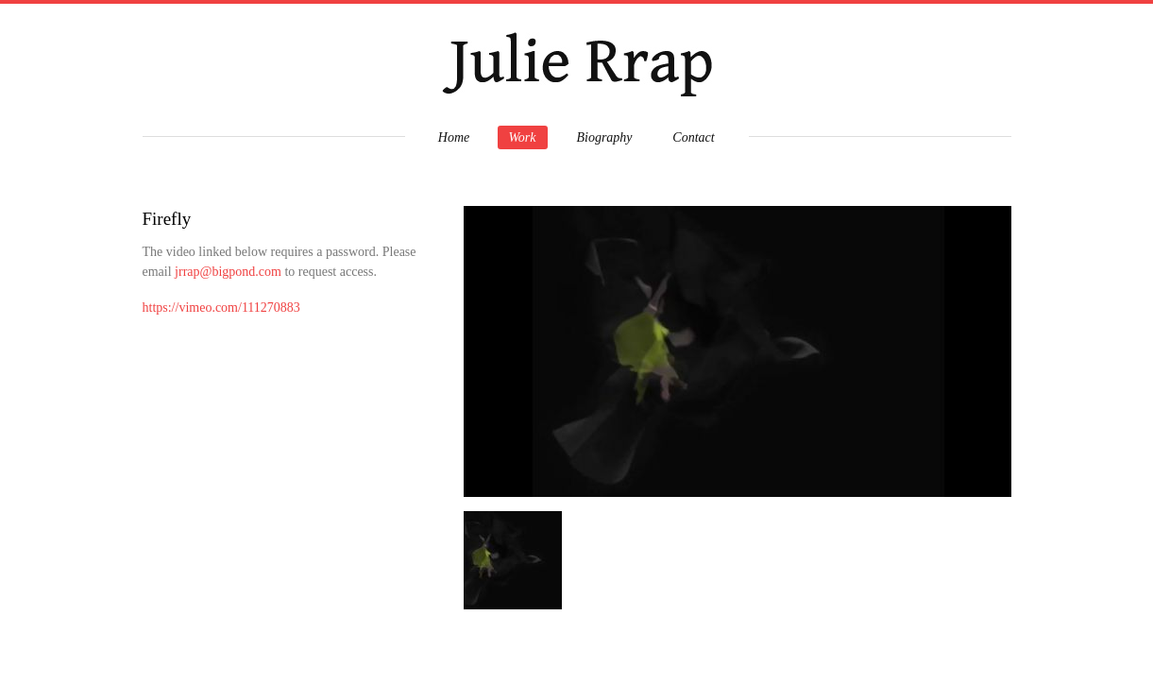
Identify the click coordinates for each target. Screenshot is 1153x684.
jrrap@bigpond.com (228, 272)
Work (521, 137)
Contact (693, 137)
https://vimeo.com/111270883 (221, 307)
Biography (604, 137)
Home (453, 137)
